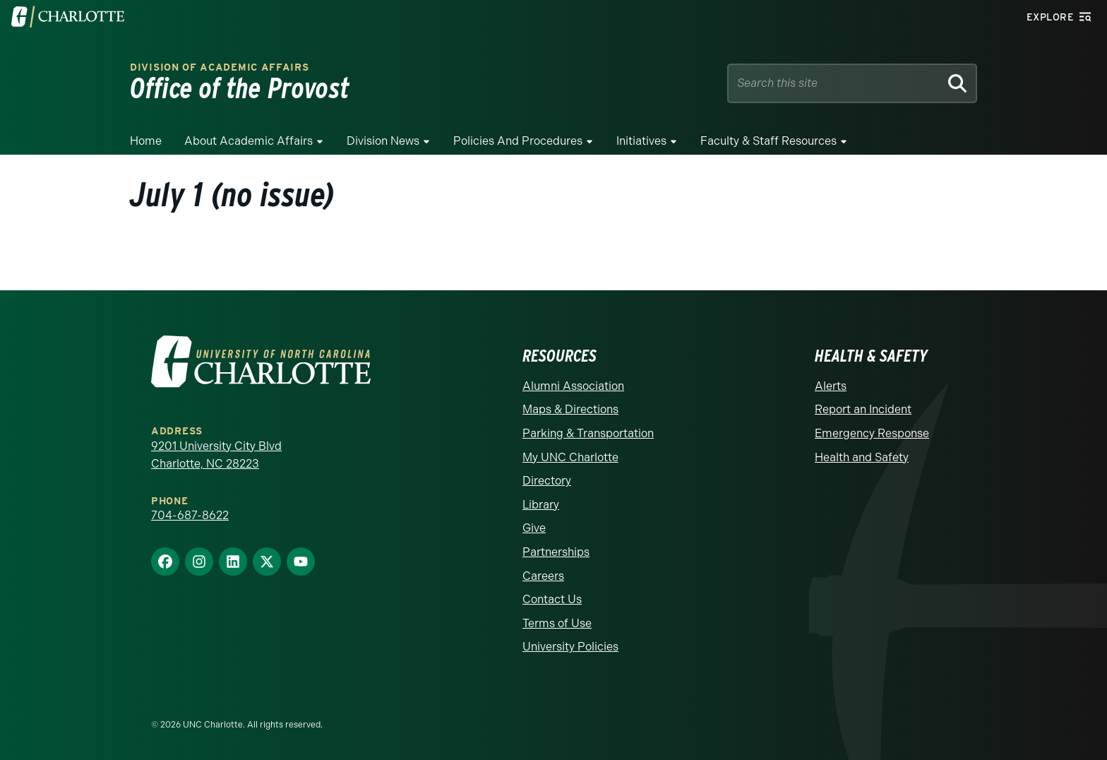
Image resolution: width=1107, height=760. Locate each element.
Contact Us (552, 599)
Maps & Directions (570, 409)
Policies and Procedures (517, 141)
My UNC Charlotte (570, 457)
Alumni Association (573, 386)
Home (146, 141)
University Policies (570, 646)
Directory (546, 480)
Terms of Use (557, 623)
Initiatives (641, 141)
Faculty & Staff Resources (768, 141)
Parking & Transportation (588, 433)
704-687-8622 (190, 515)
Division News (383, 141)
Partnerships (556, 552)
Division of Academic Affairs (219, 67)
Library (540, 504)
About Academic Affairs (248, 141)
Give (534, 528)
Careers (543, 576)
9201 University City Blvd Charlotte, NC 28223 (216, 455)
